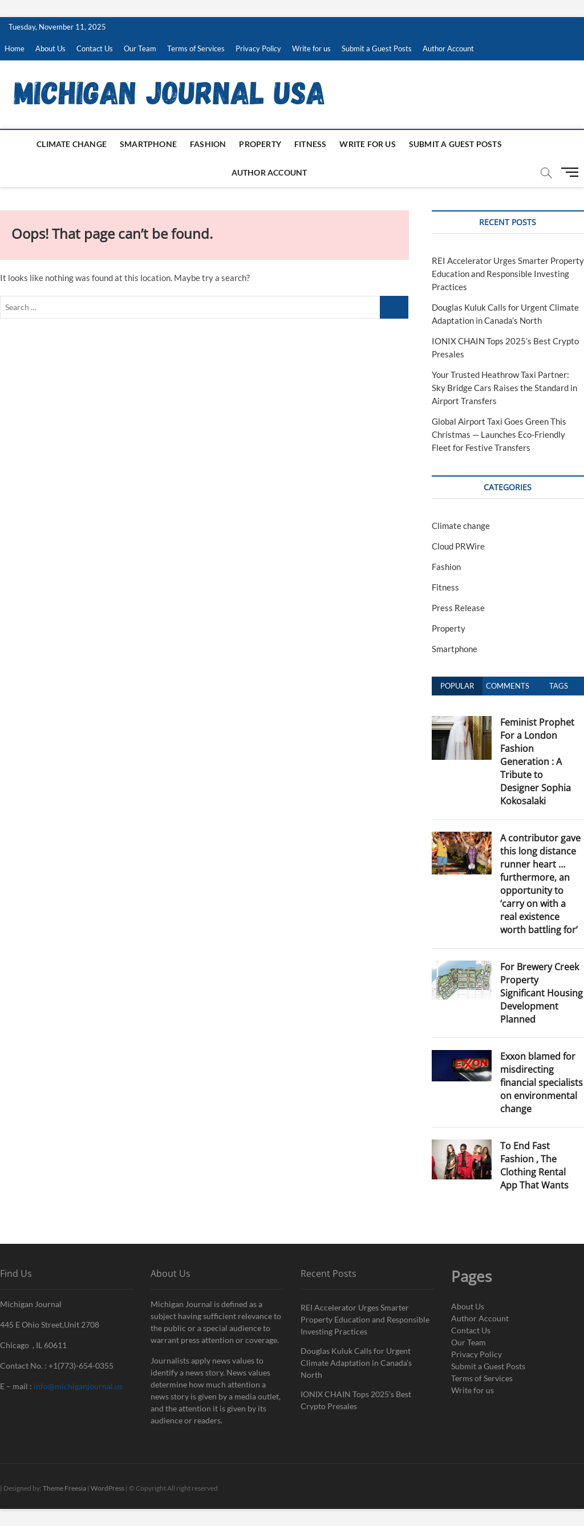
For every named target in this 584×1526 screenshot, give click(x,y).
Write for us (311, 48)
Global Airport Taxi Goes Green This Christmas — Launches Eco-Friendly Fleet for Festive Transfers (499, 434)
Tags (558, 685)
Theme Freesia (64, 1488)
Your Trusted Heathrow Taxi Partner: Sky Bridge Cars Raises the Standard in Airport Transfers (504, 387)
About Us (50, 48)
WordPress (107, 1488)
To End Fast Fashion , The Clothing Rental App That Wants (534, 1165)
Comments (507, 685)
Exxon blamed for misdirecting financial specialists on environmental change (541, 1082)
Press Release (458, 608)
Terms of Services (196, 48)
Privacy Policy (258, 48)
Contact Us (94, 48)
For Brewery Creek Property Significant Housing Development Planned (541, 993)
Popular (457, 685)
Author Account (448, 48)
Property (260, 144)
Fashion (208, 144)
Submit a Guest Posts (377, 48)
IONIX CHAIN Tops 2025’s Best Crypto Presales (356, 1400)
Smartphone (148, 144)
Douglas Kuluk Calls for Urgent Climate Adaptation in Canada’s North (356, 1362)
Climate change (71, 144)
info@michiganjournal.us (78, 1386)
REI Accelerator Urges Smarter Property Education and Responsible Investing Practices (508, 273)
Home (15, 48)
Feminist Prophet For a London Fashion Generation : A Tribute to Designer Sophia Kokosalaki (537, 761)
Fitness (310, 144)
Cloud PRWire (458, 546)
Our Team (140, 48)
